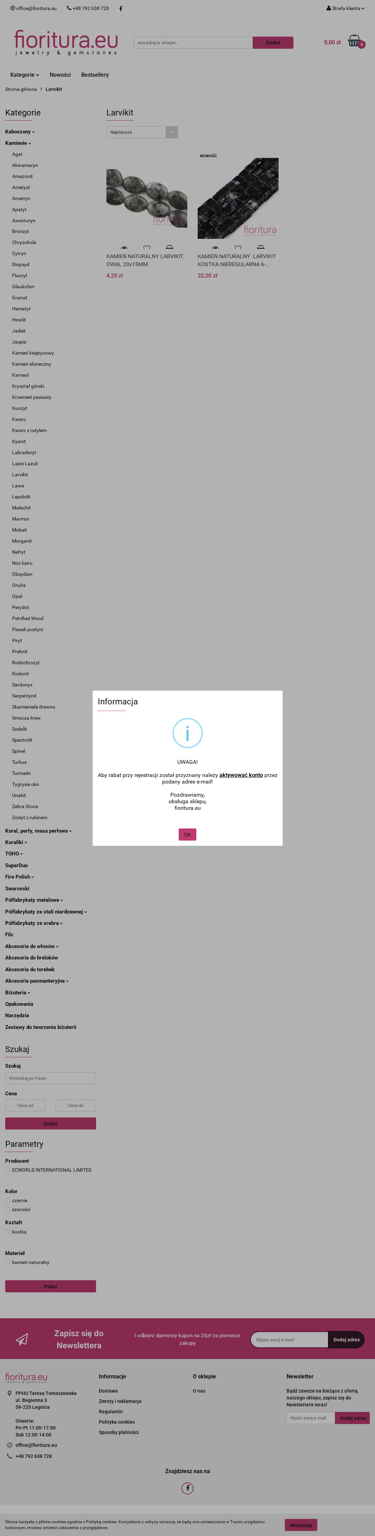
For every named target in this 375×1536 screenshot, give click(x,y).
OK (187, 829)
